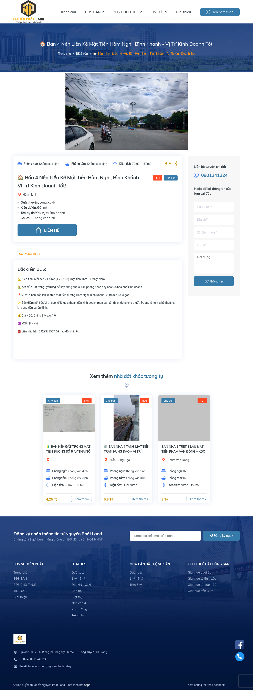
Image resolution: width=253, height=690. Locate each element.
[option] (126, 119)
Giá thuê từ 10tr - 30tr (203, 585)
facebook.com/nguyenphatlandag (45, 666)
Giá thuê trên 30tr (200, 591)
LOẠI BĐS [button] (79, 564)
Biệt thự (77, 597)
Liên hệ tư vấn (222, 12)
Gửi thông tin (213, 281)
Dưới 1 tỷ (78, 572)
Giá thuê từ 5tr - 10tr (202, 578)
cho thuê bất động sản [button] (209, 564)
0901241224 (214, 175)
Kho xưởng (79, 609)
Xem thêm (126, 376)
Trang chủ (20, 572)
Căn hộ (77, 591)
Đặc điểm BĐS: (29, 254)
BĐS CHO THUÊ (24, 585)
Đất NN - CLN (81, 585)
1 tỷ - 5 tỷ (78, 578)
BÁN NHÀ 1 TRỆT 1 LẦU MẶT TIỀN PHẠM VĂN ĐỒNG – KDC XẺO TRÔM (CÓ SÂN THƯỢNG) (183, 451)
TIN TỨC (19, 591)
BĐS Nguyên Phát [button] (28, 564)
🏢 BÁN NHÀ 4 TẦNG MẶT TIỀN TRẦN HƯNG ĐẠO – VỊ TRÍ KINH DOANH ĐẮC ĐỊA (126, 451)
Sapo (87, 685)
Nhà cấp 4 (79, 603)
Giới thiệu (20, 597)
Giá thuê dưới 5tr (200, 572)
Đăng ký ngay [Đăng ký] (221, 536)
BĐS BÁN (20, 578)
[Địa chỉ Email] (165, 536)
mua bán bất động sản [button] (150, 564)
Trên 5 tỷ (78, 615)
